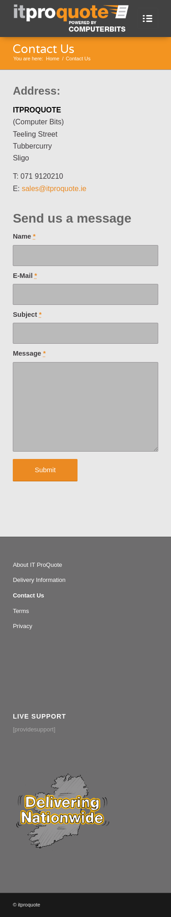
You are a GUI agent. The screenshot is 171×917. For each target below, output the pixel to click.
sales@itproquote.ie (54, 188)
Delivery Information (39, 579)
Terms (21, 611)
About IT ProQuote (37, 564)
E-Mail (25, 275)
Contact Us (43, 49)
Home (52, 58)
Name (24, 236)
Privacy (22, 626)
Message (29, 353)
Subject (27, 314)
